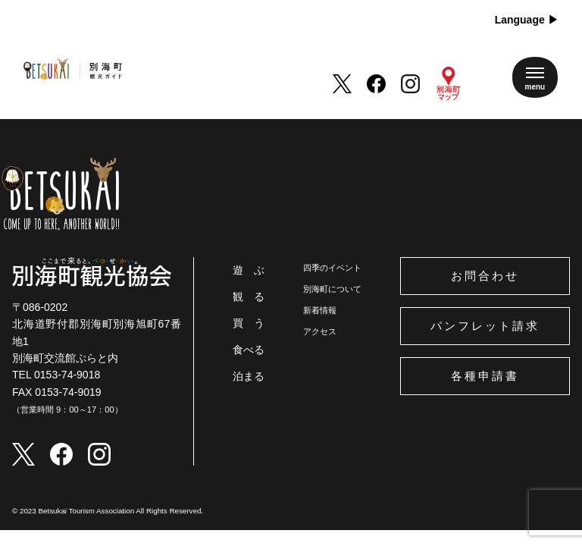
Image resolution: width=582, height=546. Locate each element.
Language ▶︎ (527, 20)
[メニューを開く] (535, 77)
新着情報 (319, 310)
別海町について (332, 288)
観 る (248, 296)
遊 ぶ (248, 270)
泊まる (248, 376)
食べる (248, 350)
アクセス (319, 331)
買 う (248, 323)
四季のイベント (332, 267)
